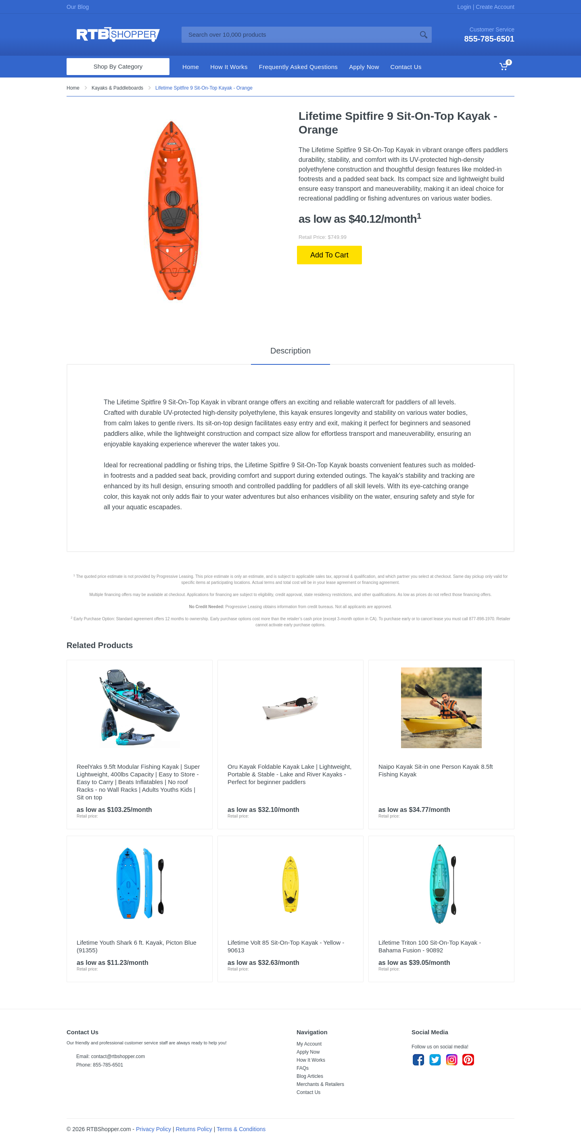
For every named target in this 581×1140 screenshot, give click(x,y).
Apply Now (308, 1052)
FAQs (303, 1068)
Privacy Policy (153, 1129)
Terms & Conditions (241, 1129)
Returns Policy (194, 1129)
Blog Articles (310, 1076)
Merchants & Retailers (320, 1084)
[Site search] (299, 35)
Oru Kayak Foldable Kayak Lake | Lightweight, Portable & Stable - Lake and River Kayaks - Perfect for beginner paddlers (289, 774)
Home (73, 88)
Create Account (494, 7)
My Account (309, 1044)
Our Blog (78, 7)
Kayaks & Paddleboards (117, 88)
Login (465, 7)
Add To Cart (329, 255)
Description (290, 350)
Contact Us (308, 1092)
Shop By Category (118, 66)
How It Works (311, 1060)
